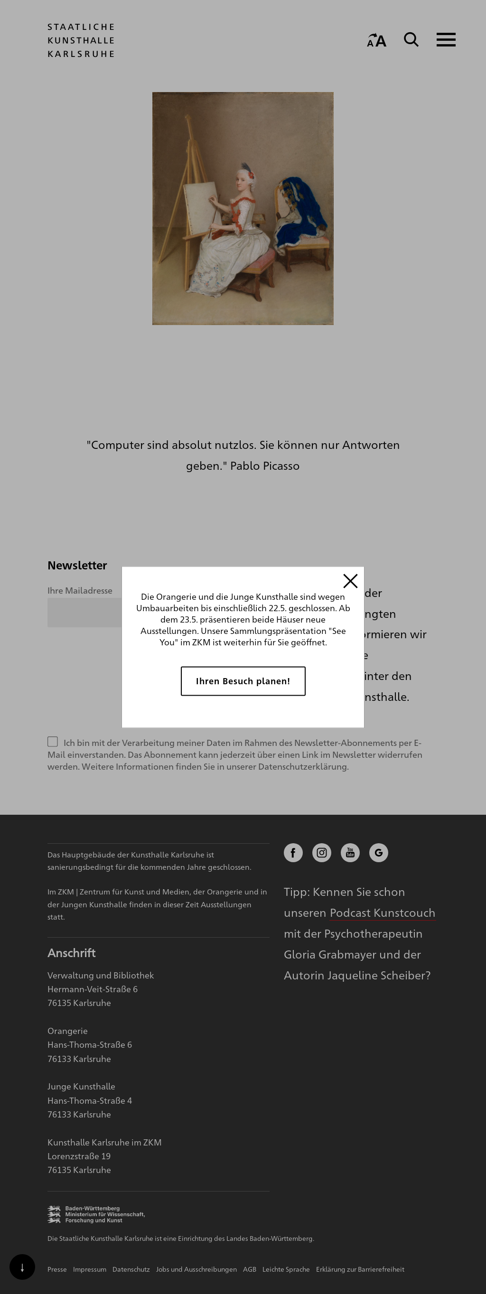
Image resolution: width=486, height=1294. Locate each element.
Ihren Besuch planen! (243, 680)
